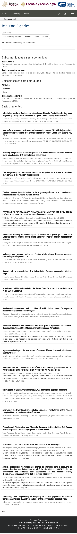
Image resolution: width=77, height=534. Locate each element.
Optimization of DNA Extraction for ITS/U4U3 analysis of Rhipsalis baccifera (35, 390)
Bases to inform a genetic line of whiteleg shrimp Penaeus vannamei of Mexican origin (37, 272)
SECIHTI (27, 13)
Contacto (33, 520)
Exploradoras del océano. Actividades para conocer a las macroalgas (31, 444)
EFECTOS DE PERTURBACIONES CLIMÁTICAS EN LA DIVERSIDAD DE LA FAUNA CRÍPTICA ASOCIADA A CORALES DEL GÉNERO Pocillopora (37, 213)
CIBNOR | (16, 13)
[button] (58, 13)
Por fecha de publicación (13, 37)
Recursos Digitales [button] (11, 19)
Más (3, 511)
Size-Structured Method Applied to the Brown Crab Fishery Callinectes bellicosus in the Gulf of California (37, 289)
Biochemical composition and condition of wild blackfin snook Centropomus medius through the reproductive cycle (37, 309)
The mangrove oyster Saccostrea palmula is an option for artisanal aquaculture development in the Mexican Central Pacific (37, 173)
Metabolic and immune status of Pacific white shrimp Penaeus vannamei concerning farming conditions (37, 255)
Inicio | (5, 13)
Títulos (36, 37)
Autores (28, 37)
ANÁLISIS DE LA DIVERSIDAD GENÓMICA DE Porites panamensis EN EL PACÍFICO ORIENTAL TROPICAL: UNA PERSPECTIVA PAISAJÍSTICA (37, 368)
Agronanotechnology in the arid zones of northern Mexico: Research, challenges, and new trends (37, 351)
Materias (45, 37)
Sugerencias (42, 520)
